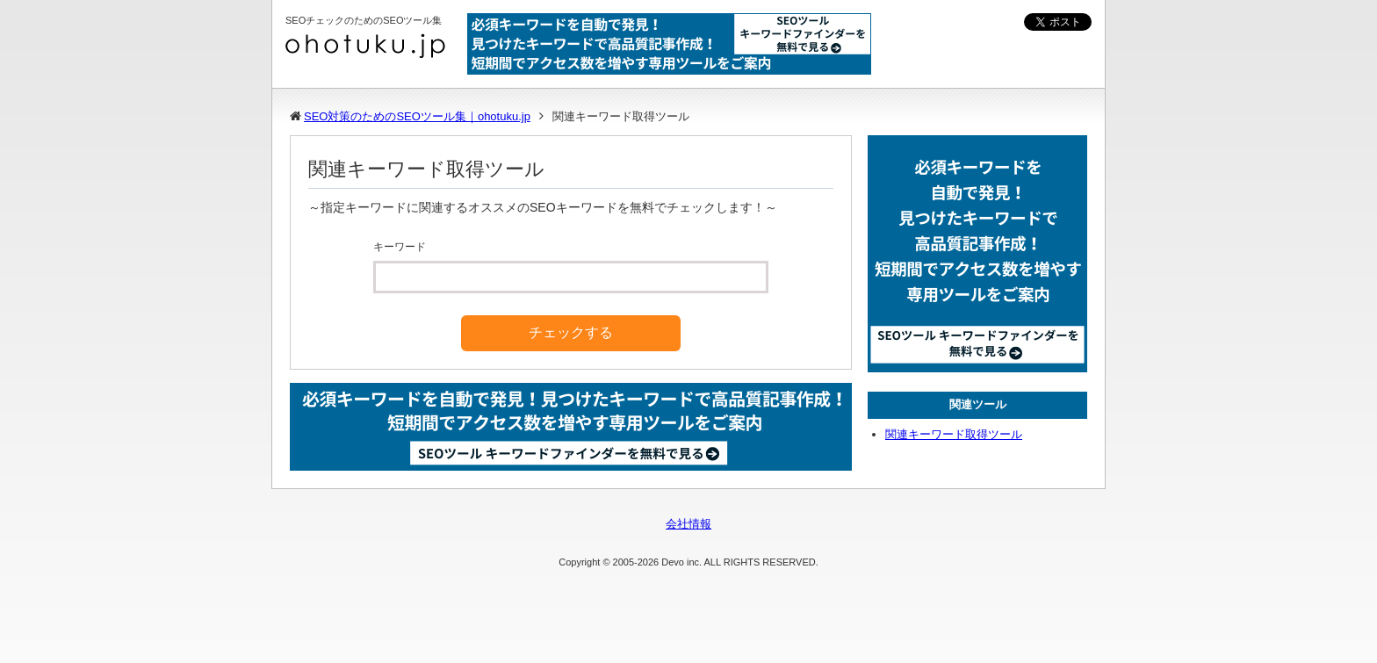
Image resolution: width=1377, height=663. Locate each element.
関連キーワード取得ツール (953, 434)
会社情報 (688, 523)
